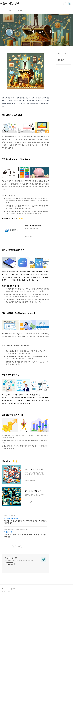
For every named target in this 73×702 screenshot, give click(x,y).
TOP (69, 642)
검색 (64, 3)
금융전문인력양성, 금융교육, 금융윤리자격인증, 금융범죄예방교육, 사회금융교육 (25, 575)
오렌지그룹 (8, 585)
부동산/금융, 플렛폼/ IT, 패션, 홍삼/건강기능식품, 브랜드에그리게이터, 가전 (25, 588)
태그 (10, 10)
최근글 (58, 54)
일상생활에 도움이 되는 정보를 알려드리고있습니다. (19, 613)
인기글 (64, 54)
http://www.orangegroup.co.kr (14, 582)
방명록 (20, 10)
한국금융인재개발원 (11, 571)
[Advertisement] (25, 267)
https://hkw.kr (8, 568)
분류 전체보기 (60, 60)
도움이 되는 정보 (9, 3)
